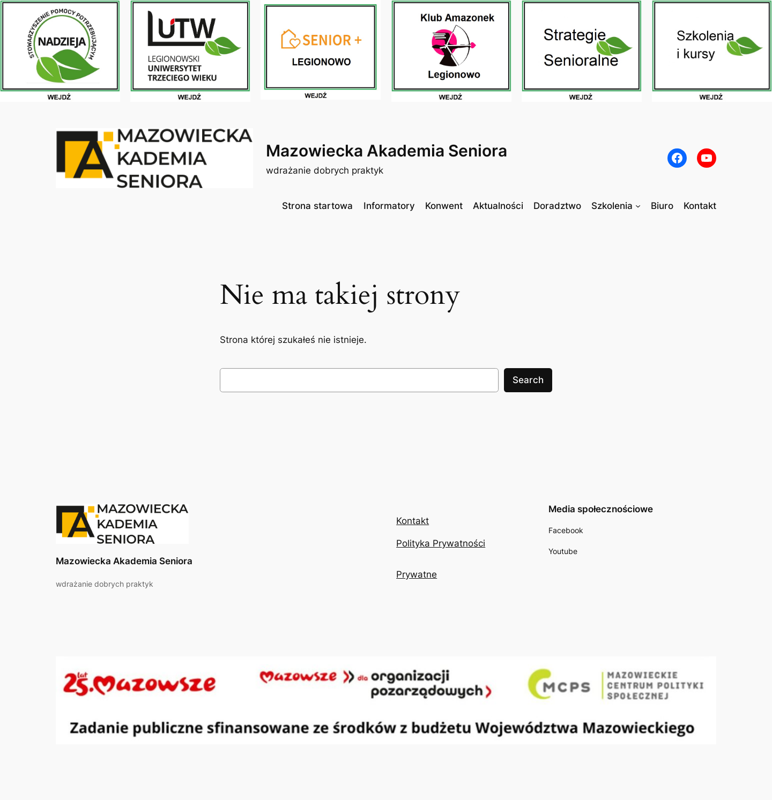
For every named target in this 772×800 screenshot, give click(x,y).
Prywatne (416, 574)
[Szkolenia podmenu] (638, 205)
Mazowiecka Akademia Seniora (386, 150)
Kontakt (412, 520)
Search (528, 380)
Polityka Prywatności (440, 543)
